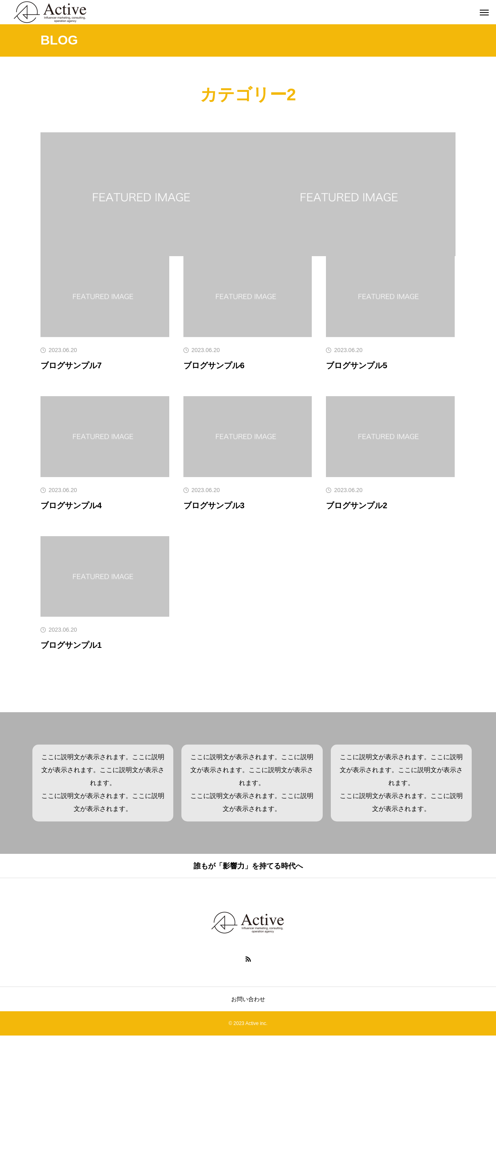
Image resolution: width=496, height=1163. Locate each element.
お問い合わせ (248, 1126)
